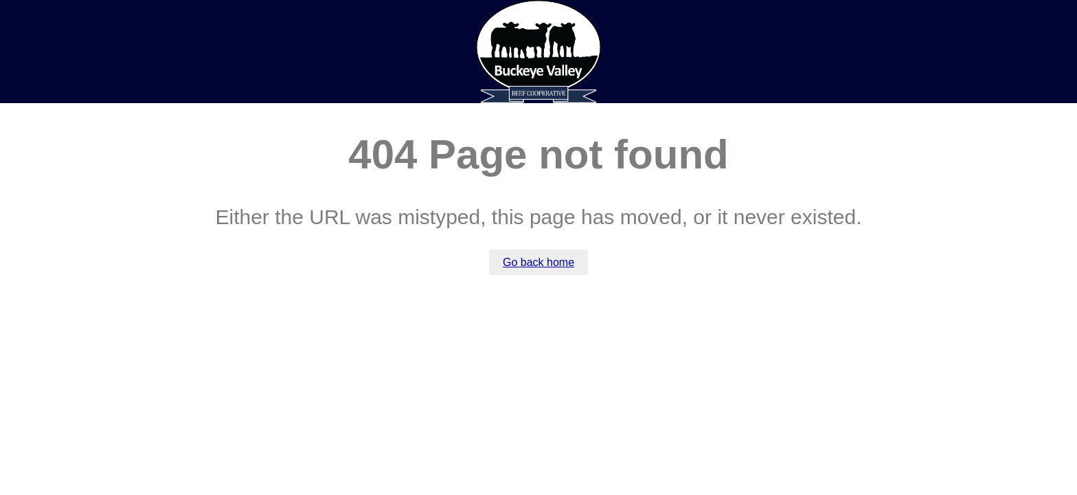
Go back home (538, 262)
